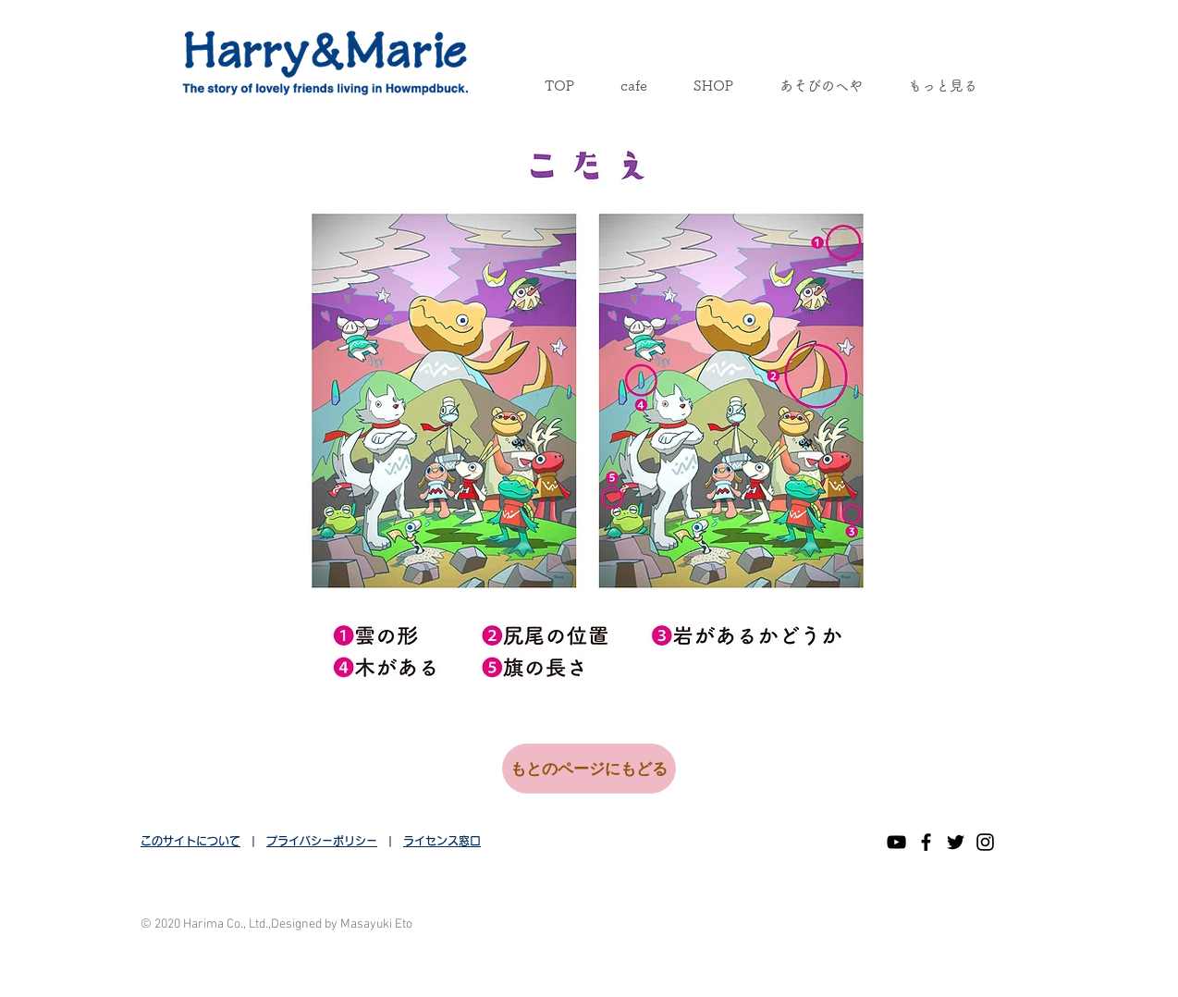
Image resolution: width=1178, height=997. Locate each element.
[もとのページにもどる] (589, 769)
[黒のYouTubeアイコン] (896, 842)
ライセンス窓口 (442, 840)
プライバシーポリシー (321, 840)
